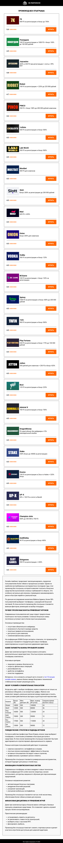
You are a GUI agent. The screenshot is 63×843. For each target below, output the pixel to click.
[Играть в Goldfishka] (31, 542)
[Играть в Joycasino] (31, 67)
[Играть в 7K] (31, 24)
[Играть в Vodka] (31, 259)
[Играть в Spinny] (31, 303)
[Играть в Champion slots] (31, 521)
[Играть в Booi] (31, 389)
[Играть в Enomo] (31, 477)
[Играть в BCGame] (31, 281)
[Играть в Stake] (31, 456)
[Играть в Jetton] (31, 368)
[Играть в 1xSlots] (31, 132)
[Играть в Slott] (31, 194)
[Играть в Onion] (31, 238)
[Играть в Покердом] (31, 45)
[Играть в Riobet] (31, 88)
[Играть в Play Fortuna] (31, 346)
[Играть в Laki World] (31, 152)
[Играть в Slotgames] (31, 564)
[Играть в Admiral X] (31, 412)
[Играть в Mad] (31, 216)
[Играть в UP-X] (31, 499)
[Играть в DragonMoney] (31, 434)
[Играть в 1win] (31, 324)
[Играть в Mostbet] (31, 173)
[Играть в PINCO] (31, 110)
